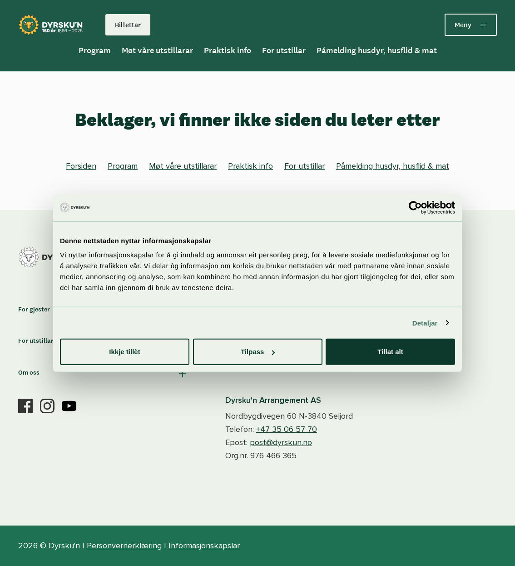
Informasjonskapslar (204, 546)
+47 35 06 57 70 (286, 429)
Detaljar (425, 322)
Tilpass (258, 352)
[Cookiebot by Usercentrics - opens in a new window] (415, 207)
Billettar (128, 24)
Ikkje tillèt (124, 352)
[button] (103, 374)
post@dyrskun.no (281, 442)
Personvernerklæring (124, 546)
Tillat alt (390, 352)
